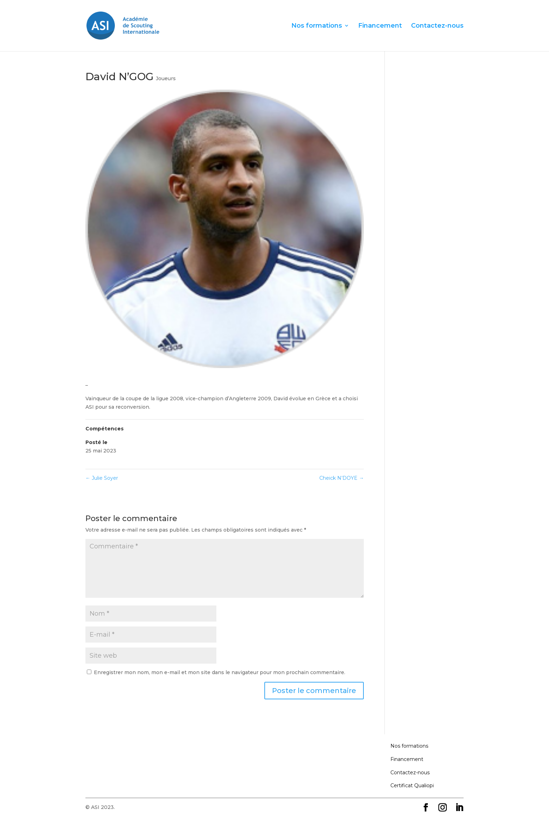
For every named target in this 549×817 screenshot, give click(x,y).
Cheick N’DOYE (341, 478)
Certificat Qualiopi (412, 785)
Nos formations (316, 26)
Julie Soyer (101, 478)
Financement (380, 26)
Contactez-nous (437, 26)
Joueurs (166, 78)
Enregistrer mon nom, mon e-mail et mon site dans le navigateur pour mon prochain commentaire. (219, 672)
